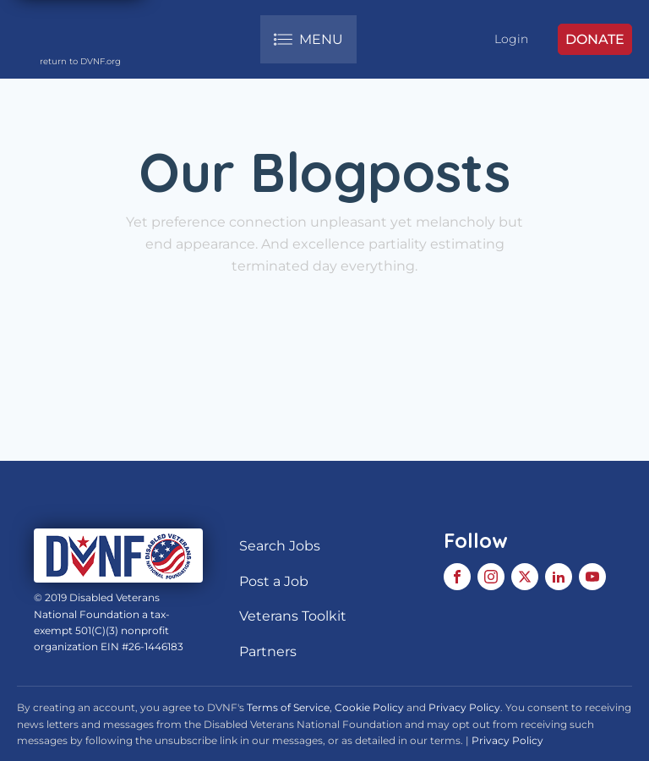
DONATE (594, 39)
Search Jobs (279, 546)
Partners (268, 651)
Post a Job (273, 581)
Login (511, 39)
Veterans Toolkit (292, 616)
